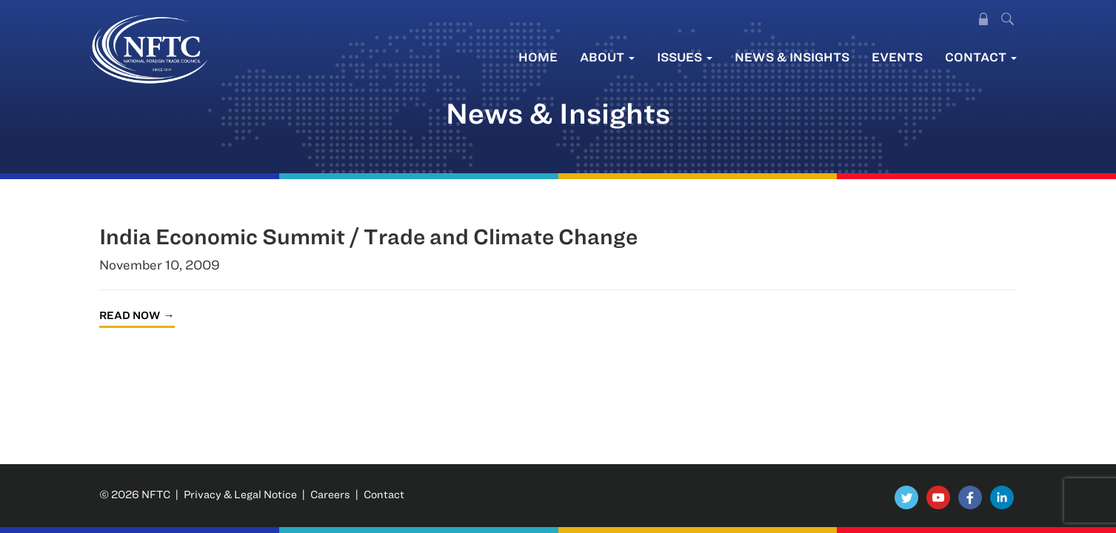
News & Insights (792, 57)
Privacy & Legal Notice (240, 494)
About (607, 57)
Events (897, 57)
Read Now (129, 315)
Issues (684, 57)
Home (538, 57)
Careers (330, 494)
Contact (981, 57)
